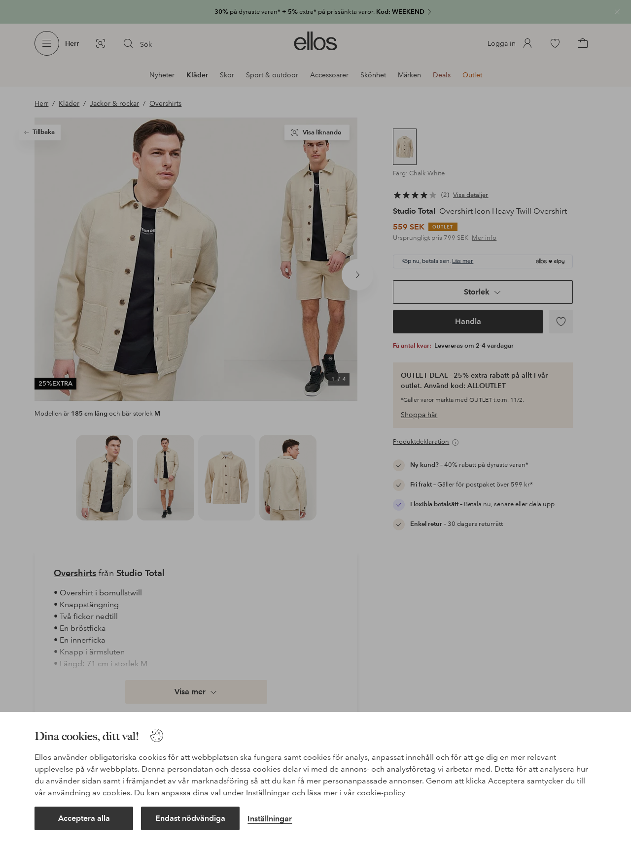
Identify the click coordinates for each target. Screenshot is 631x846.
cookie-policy (381, 792)
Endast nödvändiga (190, 818)
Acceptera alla (84, 818)
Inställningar (269, 818)
